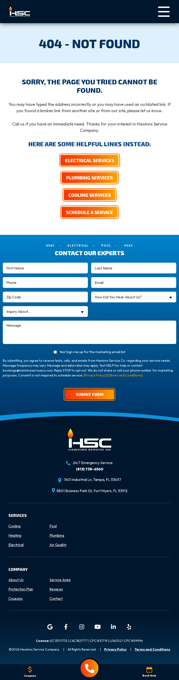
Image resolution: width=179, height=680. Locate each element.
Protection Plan (20, 589)
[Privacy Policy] (95, 376)
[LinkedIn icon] (113, 627)
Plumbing (56, 535)
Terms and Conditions (152, 650)
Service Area (59, 580)
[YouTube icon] (97, 627)
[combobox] (133, 297)
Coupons (15, 598)
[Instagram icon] (81, 627)
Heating (14, 535)
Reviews (56, 589)
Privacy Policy (115, 650)
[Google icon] (49, 627)
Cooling (14, 526)
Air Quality (58, 545)
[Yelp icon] (129, 627)
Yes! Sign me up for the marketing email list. (92, 352)
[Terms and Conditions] (125, 376)
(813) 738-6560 (89, 469)
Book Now (149, 672)
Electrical (16, 545)
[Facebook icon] (65, 627)
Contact (56, 598)
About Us (16, 580)
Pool (53, 526)
